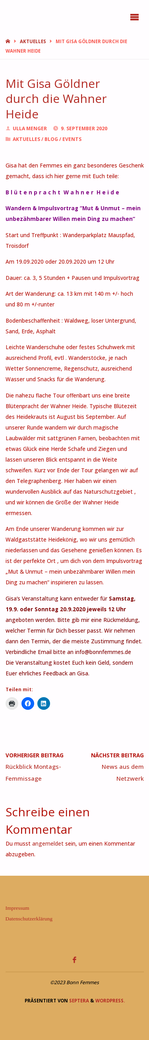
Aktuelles (33, 41)
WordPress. (110, 1001)
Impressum (17, 908)
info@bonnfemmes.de (103, 652)
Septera (78, 1001)
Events (71, 139)
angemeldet (48, 843)
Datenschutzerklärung (29, 919)
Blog (51, 139)
